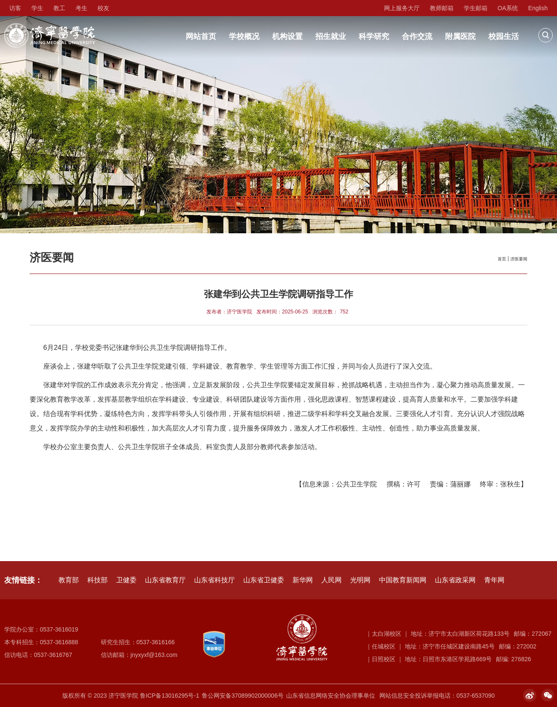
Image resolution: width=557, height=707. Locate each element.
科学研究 (374, 36)
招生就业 (330, 36)
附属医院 (460, 36)
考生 (81, 8)
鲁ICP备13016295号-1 (169, 695)
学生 (37, 8)
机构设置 (287, 36)
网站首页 (201, 36)
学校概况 (244, 36)
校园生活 (503, 36)
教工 (59, 8)
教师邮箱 (442, 8)
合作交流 (417, 36)
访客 (15, 8)
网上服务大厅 (402, 8)
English (538, 8)
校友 (103, 8)
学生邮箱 (475, 8)
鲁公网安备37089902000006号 (243, 695)
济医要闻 (518, 259)
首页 (502, 259)
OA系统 (508, 8)
